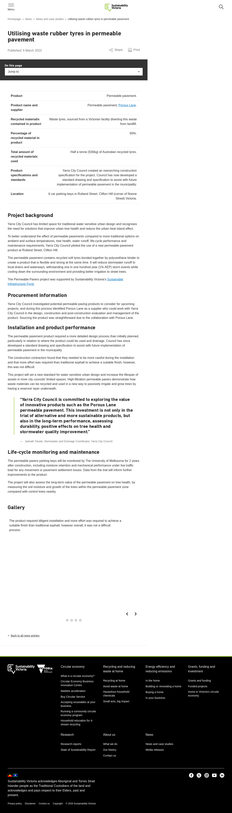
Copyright (58, 803)
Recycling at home (114, 680)
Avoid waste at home (115, 686)
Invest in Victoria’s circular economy (203, 693)
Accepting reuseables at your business (78, 704)
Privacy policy (15, 803)
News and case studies (159, 744)
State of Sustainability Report (78, 749)
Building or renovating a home (163, 686)
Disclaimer (30, 803)
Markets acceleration (73, 690)
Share (116, 50)
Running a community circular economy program (78, 713)
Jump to (74, 71)
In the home (153, 680)
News (149, 734)
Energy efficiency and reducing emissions (160, 669)
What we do (110, 744)
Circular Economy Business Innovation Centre (77, 683)
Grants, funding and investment (201, 669)
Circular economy (73, 666)
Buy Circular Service (73, 696)
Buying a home (154, 692)
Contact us (109, 755)
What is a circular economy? (77, 676)
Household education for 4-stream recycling (77, 722)
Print (134, 50)
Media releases (155, 749)
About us (109, 734)
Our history (109, 749)
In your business (155, 697)
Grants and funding (199, 680)
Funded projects (197, 686)
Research (67, 734)
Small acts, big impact (116, 701)
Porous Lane (127, 105)
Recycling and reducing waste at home (119, 669)
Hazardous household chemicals (116, 693)
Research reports (71, 744)
